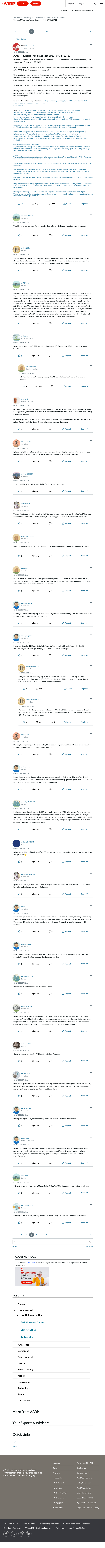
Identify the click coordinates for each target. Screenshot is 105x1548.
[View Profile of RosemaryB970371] (33, 666)
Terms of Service (29, 1523)
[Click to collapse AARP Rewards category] (15, 1311)
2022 (20, 110)
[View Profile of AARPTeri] (29, 45)
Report (69, 203)
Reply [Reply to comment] (83, 235)
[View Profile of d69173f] (25, 735)
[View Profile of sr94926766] (26, 1176)
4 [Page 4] (36, 31)
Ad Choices (60, 1528)
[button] (102, 3)
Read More (17, 106)
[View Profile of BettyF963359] (27, 976)
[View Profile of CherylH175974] (27, 842)
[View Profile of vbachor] (24, 336)
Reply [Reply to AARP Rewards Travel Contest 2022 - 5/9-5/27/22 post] (83, 203)
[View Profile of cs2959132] (26, 442)
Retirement (24, 1382)
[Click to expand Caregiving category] (15, 1351)
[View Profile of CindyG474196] (27, 1044)
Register (71, 3)
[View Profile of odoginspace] (26, 603)
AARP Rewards (31, 110)
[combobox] (53, 1242)
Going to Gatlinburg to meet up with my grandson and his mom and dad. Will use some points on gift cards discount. (51, 120)
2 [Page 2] (26, 31)
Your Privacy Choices (77, 1528)
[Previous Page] (16, 31)
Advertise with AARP (85, 1463)
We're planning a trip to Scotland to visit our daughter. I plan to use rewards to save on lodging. (49, 192)
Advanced (89, 1246)
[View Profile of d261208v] (25, 248)
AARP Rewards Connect (33, 1322)
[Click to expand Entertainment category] (15, 1357)
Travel (15, 155)
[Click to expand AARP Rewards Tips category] (18, 1315)
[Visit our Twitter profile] (14, 1534)
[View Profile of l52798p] (24, 568)
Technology (24, 1388)
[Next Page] (90, 31)
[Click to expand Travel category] (15, 1395)
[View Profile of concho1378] (26, 1073)
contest (70, 117)
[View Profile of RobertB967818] (27, 1006)
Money (21, 1375)
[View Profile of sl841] (24, 906)
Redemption (27, 1337)
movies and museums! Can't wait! (26, 144)
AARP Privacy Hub (10, 1523)
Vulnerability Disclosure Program (38, 1528)
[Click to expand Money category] (15, 1376)
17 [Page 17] (47, 31)
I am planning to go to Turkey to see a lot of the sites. (33, 131)
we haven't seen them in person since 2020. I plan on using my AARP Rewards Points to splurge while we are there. (52, 178)
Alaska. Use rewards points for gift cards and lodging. (60, 110)
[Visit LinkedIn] (29, 1534)
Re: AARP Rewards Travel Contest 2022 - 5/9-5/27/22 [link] (35, 20)
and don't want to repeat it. (23, 112)
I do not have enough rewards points (70, 131)
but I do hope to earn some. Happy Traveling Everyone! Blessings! (38, 117)
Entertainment (25, 1357)
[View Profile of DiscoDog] (25, 1138)
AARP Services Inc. (84, 1478)
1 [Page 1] (21, 31)
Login (81, 3)
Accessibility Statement (49, 1523)
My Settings (65, 11)
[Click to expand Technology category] (15, 1388)
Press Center (57, 1508)
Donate (55, 1468)
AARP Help (23, 1344)
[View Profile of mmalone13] (26, 1108)
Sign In (15, 1446)
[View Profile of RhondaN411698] (28, 874)
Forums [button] (88, 11)
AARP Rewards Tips (31, 1315)
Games (21, 1304)
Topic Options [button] (21, 39)
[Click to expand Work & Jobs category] (15, 1401)
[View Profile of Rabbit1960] (26, 504)
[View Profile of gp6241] (24, 399)
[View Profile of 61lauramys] (26, 944)
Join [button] (22, 3)
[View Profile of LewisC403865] (27, 216)
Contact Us (81, 1468)
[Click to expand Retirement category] (15, 1382)
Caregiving (23, 1351)
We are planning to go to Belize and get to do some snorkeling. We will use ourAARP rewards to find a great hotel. (52, 164)
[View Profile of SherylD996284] (27, 474)
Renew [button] (36, 3)
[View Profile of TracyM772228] (27, 1205)
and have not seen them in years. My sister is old (55, 112)
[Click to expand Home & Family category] (15, 1370)
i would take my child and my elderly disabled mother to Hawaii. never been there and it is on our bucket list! (50, 139)
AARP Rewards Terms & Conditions (76, 1523)
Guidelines (75, 11)
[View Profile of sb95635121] (31, 367)
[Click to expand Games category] (15, 1304)
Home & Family (25, 1369)
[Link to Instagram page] (21, 1534)
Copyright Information (12, 1528)
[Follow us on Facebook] (6, 1534)
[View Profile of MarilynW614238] (28, 802)
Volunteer (56, 1473)
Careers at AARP (83, 1473)
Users (15, 1246)
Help (82, 11)
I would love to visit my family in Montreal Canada (62, 136)
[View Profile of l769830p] (25, 283)
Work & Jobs (24, 1400)
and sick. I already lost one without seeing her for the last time (36, 115)
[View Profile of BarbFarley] (25, 767)
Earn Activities (28, 1329)
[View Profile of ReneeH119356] (27, 536)
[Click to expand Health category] (15, 1364)
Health (21, 1363)
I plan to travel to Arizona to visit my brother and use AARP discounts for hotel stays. (45, 134)
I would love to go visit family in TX (26, 136)
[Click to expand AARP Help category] (15, 1345)
